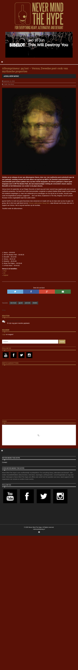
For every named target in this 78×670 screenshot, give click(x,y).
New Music (14, 76)
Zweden (35, 303)
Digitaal (5, 275)
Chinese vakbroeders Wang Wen (39, 203)
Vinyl (4, 271)
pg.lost (20, 303)
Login (4, 334)
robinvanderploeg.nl (39, 529)
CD (4, 273)
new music (13, 303)
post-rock (27, 303)
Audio (6, 76)
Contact (4, 462)
